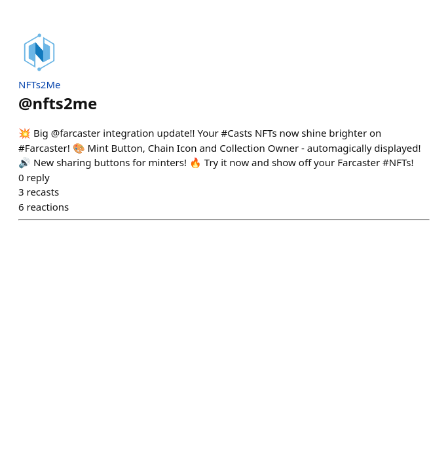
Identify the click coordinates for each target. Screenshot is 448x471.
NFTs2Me (39, 84)
